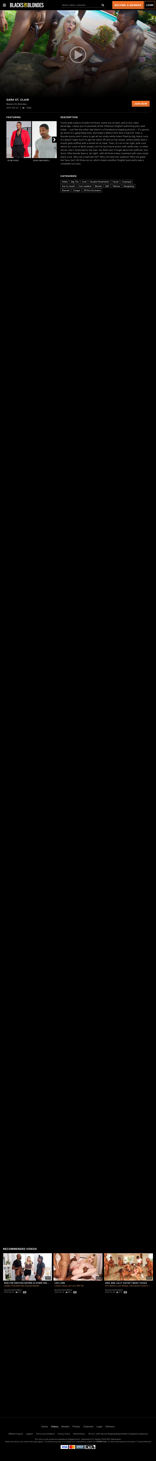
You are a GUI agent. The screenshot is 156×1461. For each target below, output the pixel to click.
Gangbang (128, 186)
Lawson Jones (61, 1286)
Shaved (65, 190)
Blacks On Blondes (13, 1290)
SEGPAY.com (101, 1442)
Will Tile (80, 1286)
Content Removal (144, 1442)
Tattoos (116, 186)
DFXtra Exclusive (92, 190)
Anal (84, 181)
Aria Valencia (110, 1286)
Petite (65, 181)
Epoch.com (19, 1442)
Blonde (98, 186)
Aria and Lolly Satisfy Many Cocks (126, 1283)
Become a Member (128, 5)
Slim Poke (13, 160)
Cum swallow (84, 186)
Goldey (7, 1286)
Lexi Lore (60, 1283)
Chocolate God (17, 1286)
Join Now (140, 103)
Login (149, 5)
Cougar (76, 190)
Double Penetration (99, 181)
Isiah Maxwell (41, 160)
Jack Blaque (122, 1286)
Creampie (126, 181)
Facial (115, 181)
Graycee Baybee (32, 1286)
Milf (107, 186)
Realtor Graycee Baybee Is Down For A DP (28, 1283)
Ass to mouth (68, 186)
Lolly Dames (134, 1286)
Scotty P (144, 1286)
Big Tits (75, 181)
